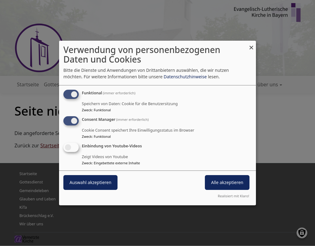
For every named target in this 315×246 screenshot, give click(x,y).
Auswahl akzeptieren (90, 182)
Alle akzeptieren (227, 182)
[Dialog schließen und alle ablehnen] (251, 44)
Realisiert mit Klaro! (233, 196)
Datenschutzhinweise (185, 77)
